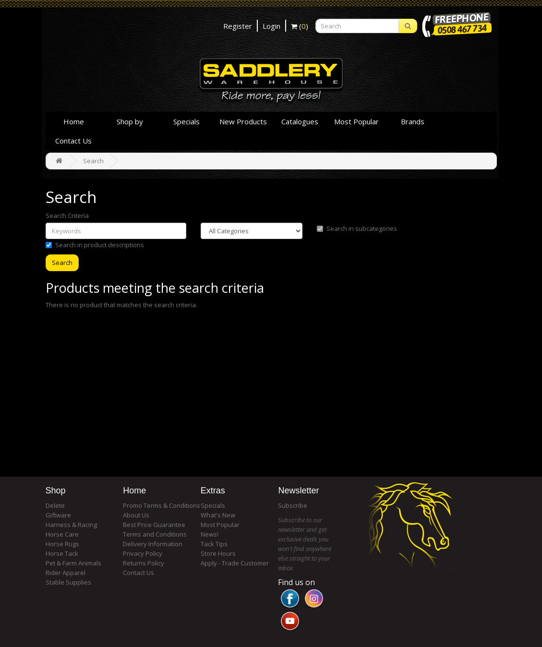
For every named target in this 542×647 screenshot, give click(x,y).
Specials (186, 121)
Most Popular (356, 121)
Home (73, 121)
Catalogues (299, 121)
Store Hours (218, 553)
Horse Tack (62, 553)
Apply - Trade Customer (235, 563)
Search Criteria (67, 215)
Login (271, 26)
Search (93, 160)
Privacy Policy (142, 553)
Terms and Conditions (155, 534)
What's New (218, 515)
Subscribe (292, 505)
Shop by (130, 121)
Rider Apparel (65, 572)
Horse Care (62, 534)
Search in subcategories (357, 228)
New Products (243, 121)
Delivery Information (152, 543)
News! (209, 534)
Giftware (58, 515)
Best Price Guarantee (154, 524)
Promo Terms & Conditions (161, 505)
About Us (136, 515)
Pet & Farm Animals (73, 563)
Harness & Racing (71, 524)
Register (237, 26)
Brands (412, 121)
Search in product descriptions (95, 244)
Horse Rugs (62, 543)
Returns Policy (143, 563)
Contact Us (73, 140)
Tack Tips (214, 543)
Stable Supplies (68, 582)
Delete (55, 505)
